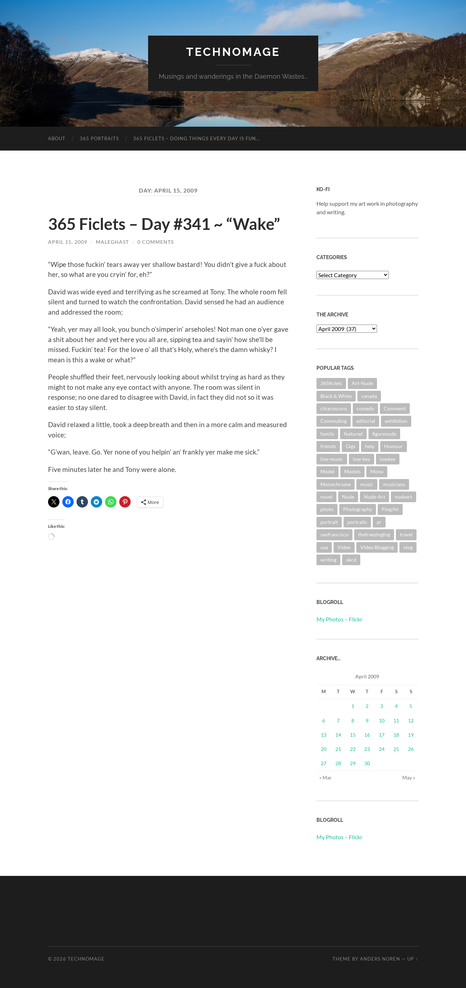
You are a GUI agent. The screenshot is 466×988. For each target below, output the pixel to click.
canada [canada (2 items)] (369, 396)
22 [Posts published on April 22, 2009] (353, 749)
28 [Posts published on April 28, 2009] (338, 763)
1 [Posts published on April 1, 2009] (352, 706)
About (57, 138)
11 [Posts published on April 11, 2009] (396, 721)
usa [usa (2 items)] (324, 547)
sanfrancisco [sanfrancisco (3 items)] (334, 534)
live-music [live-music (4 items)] (331, 459)
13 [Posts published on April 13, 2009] (323, 735)
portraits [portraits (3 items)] (357, 522)
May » (408, 777)
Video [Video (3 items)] (344, 547)
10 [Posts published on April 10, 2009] (381, 721)
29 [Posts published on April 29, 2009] (353, 763)
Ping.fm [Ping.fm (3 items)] (390, 509)
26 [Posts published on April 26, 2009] (411, 749)
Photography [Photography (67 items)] (357, 509)
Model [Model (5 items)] (327, 471)
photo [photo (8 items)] (327, 509)
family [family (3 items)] (327, 434)
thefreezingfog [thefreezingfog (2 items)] (374, 534)
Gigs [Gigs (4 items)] (350, 446)
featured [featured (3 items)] (353, 434)
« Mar (325, 777)
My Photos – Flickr (339, 619)
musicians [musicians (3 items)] (394, 484)
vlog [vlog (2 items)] (408, 547)
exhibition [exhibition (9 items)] (396, 421)
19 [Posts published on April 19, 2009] (411, 735)
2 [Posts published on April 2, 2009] (367, 706)
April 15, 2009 (67, 242)
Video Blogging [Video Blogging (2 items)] (377, 547)
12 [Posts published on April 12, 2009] (411, 721)
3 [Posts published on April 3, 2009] (381, 706)
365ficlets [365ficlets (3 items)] (331, 383)
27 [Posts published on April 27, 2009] (323, 763)
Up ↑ (412, 959)
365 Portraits (99, 138)
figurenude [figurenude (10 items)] (384, 434)
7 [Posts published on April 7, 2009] (338, 721)
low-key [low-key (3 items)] (361, 459)
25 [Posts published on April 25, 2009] (396, 749)
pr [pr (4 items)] (379, 522)
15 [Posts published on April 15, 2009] (353, 735)
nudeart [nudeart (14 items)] (403, 497)
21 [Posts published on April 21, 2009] (338, 749)
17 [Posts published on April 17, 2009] (381, 735)
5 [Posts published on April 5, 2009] (410, 706)
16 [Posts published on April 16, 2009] (367, 735)
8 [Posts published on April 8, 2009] (352, 721)
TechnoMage (233, 51)
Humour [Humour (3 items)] (393, 446)
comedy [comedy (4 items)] (365, 408)
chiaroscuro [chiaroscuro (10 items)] (333, 408)
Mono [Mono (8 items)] (376, 471)
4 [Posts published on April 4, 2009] (396, 706)
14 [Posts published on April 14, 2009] (338, 735)
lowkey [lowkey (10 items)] (388, 459)
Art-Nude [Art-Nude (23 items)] (362, 383)
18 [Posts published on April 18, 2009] (396, 735)
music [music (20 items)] (366, 484)
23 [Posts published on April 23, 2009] (367, 749)
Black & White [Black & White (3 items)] (336, 396)
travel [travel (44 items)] (406, 534)
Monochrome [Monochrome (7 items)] (335, 484)
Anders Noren (380, 959)
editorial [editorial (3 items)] (365, 421)
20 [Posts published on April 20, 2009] (323, 749)
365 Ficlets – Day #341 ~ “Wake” (164, 223)
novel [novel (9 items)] (326, 497)
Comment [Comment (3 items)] (395, 408)
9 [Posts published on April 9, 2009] (367, 721)
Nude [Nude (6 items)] (348, 497)
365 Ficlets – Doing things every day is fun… (196, 138)
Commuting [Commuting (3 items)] (333, 421)
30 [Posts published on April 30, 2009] (367, 763)
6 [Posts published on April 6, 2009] (323, 721)
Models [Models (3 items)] (352, 471)
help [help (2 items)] (370, 446)
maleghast (112, 242)
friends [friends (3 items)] (328, 446)
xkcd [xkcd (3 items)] (351, 560)
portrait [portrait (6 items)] (329, 522)
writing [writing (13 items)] (328, 560)
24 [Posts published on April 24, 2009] (381, 749)
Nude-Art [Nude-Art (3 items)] (374, 497)
